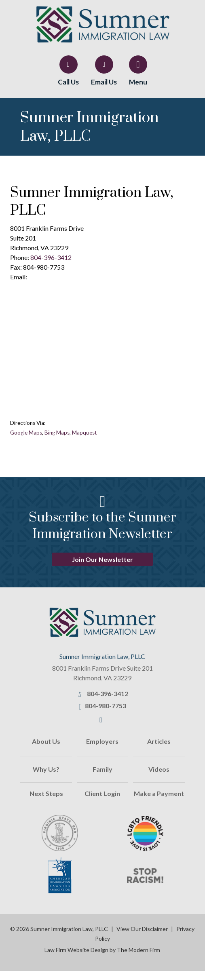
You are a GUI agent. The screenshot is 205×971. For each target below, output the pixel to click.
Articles (159, 741)
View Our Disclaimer (142, 928)
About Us (46, 741)
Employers (102, 741)
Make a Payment (159, 793)
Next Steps (46, 793)
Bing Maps (57, 432)
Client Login (102, 793)
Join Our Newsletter (102, 559)
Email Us (104, 82)
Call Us (68, 82)
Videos (158, 769)
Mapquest (84, 432)
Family (102, 769)
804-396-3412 (51, 257)
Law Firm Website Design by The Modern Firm (102, 949)
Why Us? (46, 769)
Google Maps (26, 432)
